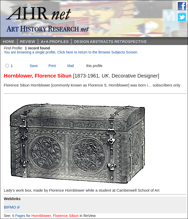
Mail (70, 66)
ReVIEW (27, 41)
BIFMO (12, 207)
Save (34, 66)
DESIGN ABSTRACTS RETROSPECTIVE (110, 41)
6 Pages (18, 216)
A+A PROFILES (55, 41)
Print (52, 66)
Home (9, 41)
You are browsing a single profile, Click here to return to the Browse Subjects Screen (70, 52)
